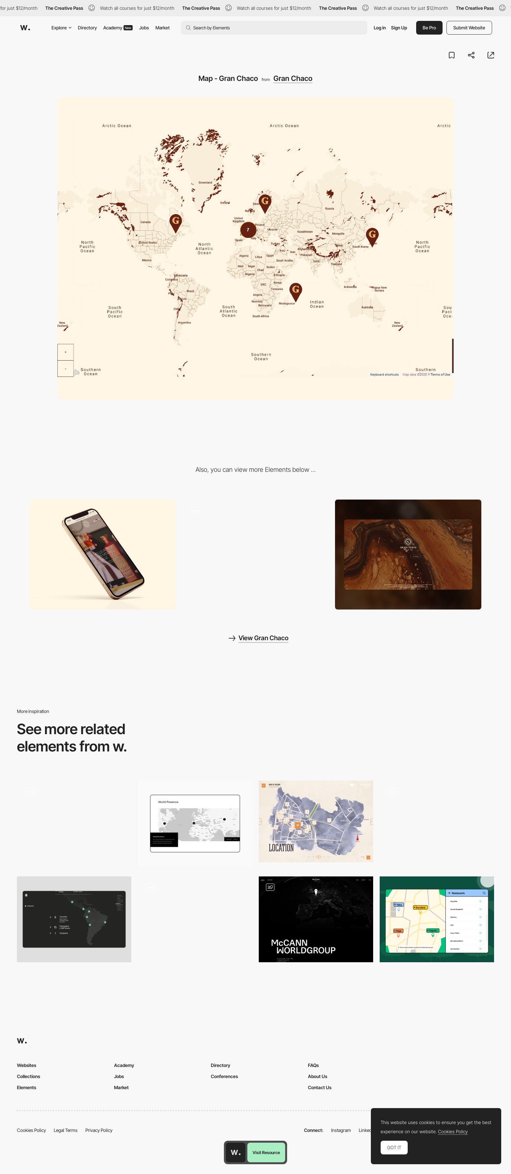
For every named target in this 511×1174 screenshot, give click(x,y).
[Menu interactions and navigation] (255, 555)
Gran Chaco (293, 78)
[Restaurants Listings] (437, 919)
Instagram (341, 1130)
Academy (118, 27)
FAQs (313, 1065)
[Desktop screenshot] (408, 554)
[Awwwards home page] (235, 1152)
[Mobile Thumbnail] (103, 554)
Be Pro (429, 27)
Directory (87, 27)
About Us (317, 1076)
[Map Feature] (195, 915)
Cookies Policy (31, 1130)
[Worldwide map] (195, 823)
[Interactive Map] (74, 823)
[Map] (437, 823)
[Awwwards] (25, 27)
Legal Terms (66, 1130)
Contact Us (319, 1087)
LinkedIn (367, 1130)
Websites (26, 1065)
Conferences (224, 1076)
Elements (26, 1087)
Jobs (144, 27)
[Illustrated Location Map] (316, 821)
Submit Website (469, 27)
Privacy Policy (98, 1130)
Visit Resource (266, 1152)
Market (162, 27)
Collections (28, 1076)
